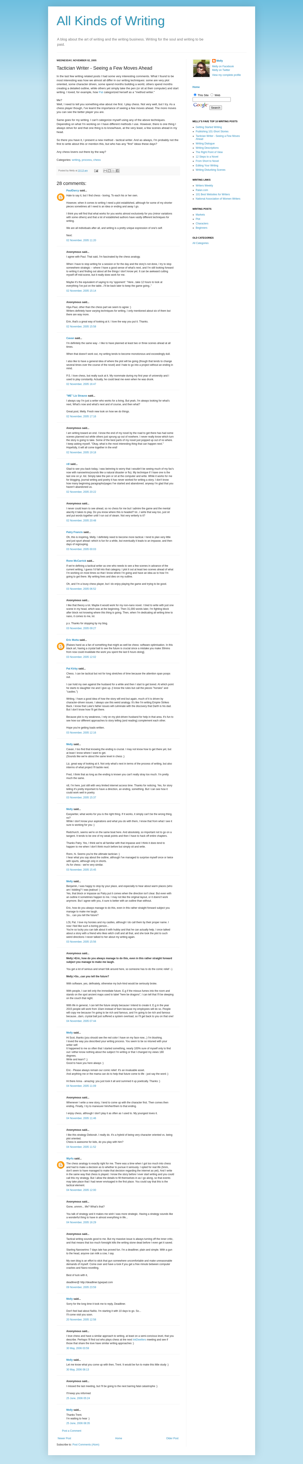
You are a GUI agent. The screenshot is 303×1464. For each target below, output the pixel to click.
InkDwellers (139, 1339)
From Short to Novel (207, 161)
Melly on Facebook (223, 66)
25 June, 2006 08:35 (78, 1423)
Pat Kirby (72, 668)
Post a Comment (71, 1430)
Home (118, 1438)
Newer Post (64, 1438)
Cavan (70, 338)
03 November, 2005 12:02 (81, 656)
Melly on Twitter (221, 70)
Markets (200, 214)
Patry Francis (74, 532)
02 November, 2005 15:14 (81, 290)
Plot (198, 219)
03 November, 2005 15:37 (81, 797)
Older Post (172, 1438)
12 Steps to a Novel (207, 156)
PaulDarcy (72, 190)
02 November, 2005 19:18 (81, 452)
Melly (69, 744)
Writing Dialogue (205, 143)
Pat (101, 92)
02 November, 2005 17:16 (81, 416)
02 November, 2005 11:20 (81, 240)
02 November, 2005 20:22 (81, 491)
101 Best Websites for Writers (213, 194)
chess (97, 159)
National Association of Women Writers (218, 198)
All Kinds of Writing (111, 21)
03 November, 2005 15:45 (81, 869)
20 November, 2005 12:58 (81, 1319)
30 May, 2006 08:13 (77, 1369)
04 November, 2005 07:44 (81, 1021)
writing (76, 159)
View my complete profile (226, 75)
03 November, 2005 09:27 (81, 628)
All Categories (201, 243)
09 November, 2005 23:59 (81, 1287)
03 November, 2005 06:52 (81, 588)
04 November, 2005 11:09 (81, 1085)
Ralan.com (202, 190)
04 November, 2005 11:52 (81, 1146)
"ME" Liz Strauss (76, 395)
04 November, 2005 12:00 (81, 1190)
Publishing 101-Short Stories (212, 131)
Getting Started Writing (209, 127)
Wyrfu (70, 1158)
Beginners (201, 227)
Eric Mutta (72, 639)
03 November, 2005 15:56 (81, 941)
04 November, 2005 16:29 (81, 1222)
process (87, 159)
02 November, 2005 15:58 (81, 326)
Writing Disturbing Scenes (211, 169)
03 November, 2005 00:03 (81, 549)
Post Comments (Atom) (85, 1444)
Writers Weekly (204, 185)
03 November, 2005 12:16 (81, 732)
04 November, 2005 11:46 (81, 1118)
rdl (68, 464)
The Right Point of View (209, 152)
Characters (202, 223)
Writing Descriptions (207, 147)
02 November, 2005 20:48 (81, 520)
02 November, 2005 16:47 (81, 384)
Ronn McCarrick (76, 560)
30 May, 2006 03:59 (77, 1348)
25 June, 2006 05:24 (78, 1398)
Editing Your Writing (207, 165)
